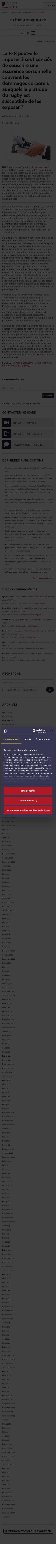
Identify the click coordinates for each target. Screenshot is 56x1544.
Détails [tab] (27, 739)
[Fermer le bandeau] (51, 731)
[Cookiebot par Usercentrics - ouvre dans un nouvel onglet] (34, 731)
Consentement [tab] (11, 739)
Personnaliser (28, 800)
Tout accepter (28, 790)
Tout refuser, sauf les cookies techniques (28, 810)
